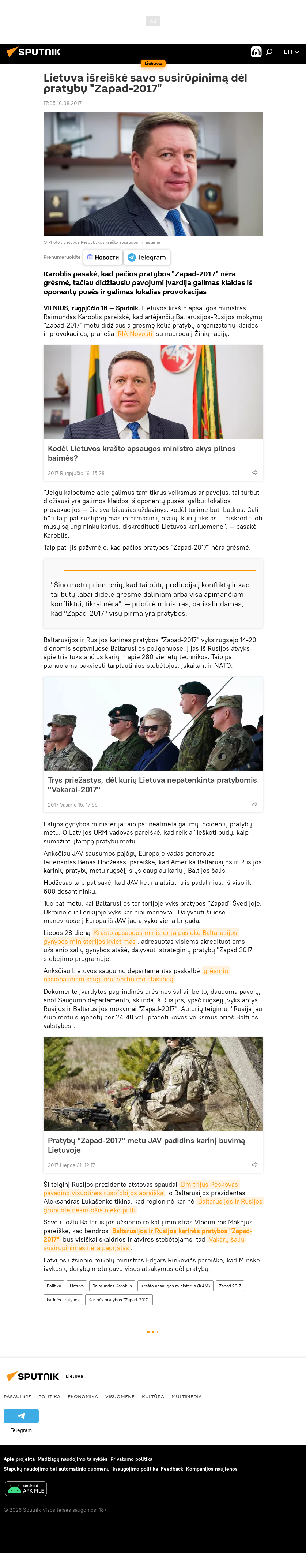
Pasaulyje (17, 1396)
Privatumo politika (131, 1459)
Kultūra (153, 1396)
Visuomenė (120, 1396)
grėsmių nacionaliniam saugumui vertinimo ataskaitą (137, 974)
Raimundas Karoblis (112, 1285)
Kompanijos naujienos (212, 1469)
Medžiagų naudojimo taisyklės (72, 1459)
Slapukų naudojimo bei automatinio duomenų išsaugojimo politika (81, 1469)
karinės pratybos (63, 1299)
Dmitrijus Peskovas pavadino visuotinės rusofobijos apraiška (142, 1188)
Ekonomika (83, 1396)
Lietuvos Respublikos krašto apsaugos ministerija (111, 242)
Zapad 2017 (230, 1285)
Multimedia (186, 1396)
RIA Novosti (135, 333)
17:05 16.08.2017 (63, 103)
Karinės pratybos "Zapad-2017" (119, 1299)
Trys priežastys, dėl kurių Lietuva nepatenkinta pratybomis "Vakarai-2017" (152, 784)
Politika (54, 1285)
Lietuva (77, 1285)
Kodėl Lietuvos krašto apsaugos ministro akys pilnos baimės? (142, 453)
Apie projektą (19, 1459)
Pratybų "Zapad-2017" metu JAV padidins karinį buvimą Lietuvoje (146, 1145)
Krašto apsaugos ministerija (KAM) (175, 1285)
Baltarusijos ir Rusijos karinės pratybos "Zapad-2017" (148, 1235)
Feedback (172, 1469)
